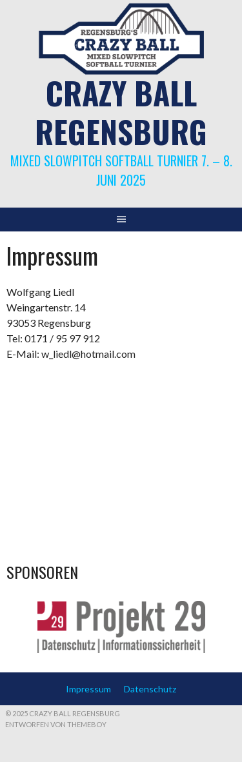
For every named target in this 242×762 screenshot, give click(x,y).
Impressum (88, 688)
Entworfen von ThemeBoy (55, 724)
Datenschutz (150, 688)
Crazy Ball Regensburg (121, 112)
